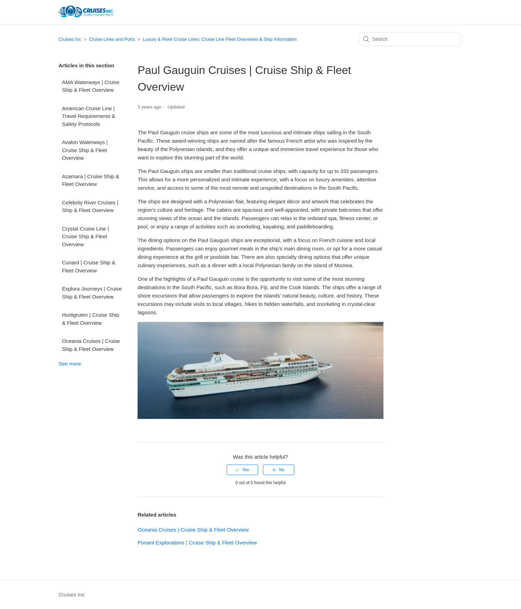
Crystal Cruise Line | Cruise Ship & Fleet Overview (85, 236)
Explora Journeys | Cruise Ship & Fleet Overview (92, 293)
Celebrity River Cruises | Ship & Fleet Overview (90, 206)
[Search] (410, 39)
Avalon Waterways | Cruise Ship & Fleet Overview (85, 150)
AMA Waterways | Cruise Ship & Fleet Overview (90, 86)
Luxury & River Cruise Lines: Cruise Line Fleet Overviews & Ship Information (219, 39)
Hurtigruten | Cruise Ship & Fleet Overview (90, 319)
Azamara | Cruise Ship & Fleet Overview (90, 180)
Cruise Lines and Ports (112, 39)
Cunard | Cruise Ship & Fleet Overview (88, 266)
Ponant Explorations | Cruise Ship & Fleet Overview (197, 543)
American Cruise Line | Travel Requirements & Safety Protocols (88, 116)
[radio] (242, 470)
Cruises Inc (70, 39)
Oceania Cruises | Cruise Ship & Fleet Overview (91, 345)
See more (70, 364)
